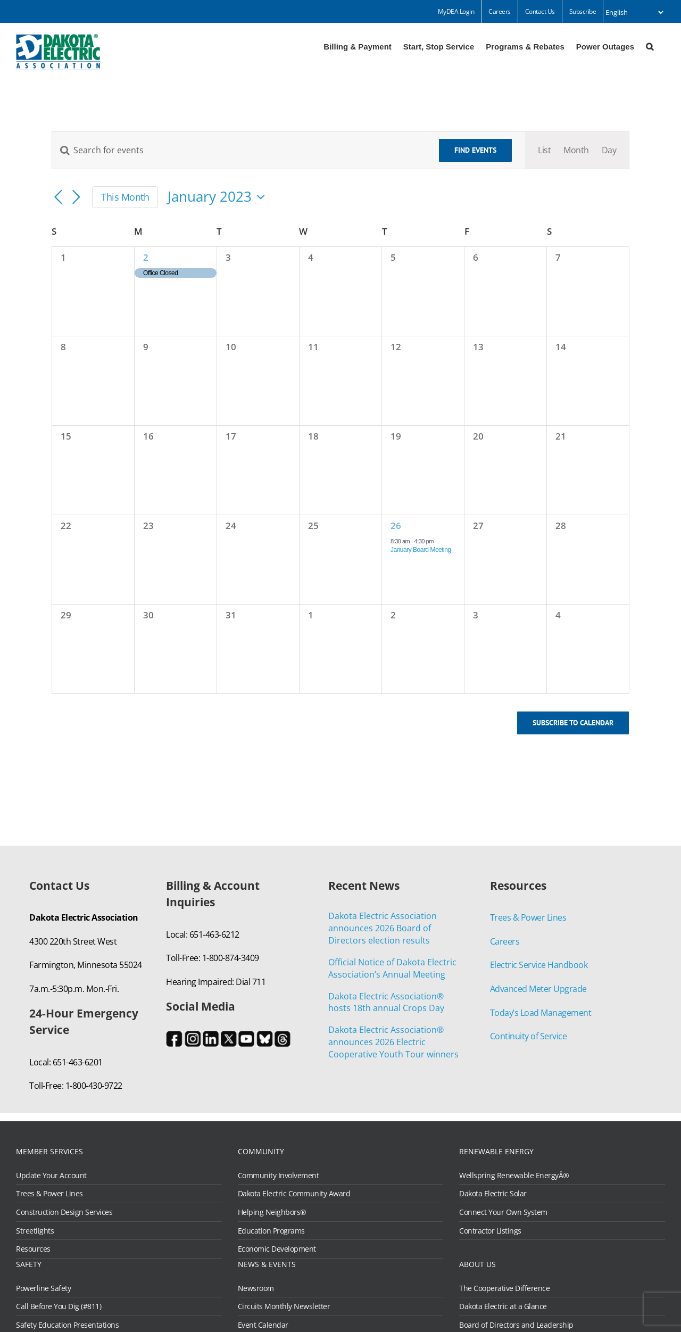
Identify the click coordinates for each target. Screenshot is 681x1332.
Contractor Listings (490, 1231)
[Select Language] (634, 12)
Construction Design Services (64, 1212)
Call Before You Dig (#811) (58, 1306)
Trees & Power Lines (528, 917)
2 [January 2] (145, 257)
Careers (505, 941)
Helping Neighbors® (272, 1212)
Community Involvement (278, 1175)
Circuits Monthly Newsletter (284, 1306)
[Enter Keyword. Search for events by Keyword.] (239, 150)
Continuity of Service (528, 1036)
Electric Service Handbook (539, 965)
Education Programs (271, 1231)
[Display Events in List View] (544, 150)
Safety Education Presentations (67, 1325)
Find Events (475, 150)
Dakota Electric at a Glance (503, 1306)
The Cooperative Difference (504, 1288)
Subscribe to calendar (573, 722)
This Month (125, 197)
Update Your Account (51, 1175)
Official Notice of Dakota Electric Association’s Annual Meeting (392, 968)
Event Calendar (263, 1325)
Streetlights (35, 1231)
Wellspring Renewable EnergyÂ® (514, 1175)
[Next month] (76, 198)
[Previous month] (58, 198)
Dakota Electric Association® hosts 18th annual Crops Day (386, 1002)
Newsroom (256, 1288)
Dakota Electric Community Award (294, 1193)
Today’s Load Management (541, 1013)
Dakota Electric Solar (493, 1193)
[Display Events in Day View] (609, 150)
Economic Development (277, 1249)
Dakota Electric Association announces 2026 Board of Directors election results (382, 928)
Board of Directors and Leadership (516, 1325)
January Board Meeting (421, 549)
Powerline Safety (43, 1288)
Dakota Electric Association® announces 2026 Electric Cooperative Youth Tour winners (393, 1042)
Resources (33, 1249)
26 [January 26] (396, 525)
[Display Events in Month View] (576, 150)
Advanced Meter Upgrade (538, 989)
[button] (649, 45)
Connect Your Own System (503, 1212)
